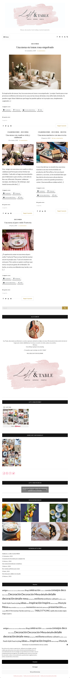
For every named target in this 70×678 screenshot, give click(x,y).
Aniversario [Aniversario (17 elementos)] (11, 590)
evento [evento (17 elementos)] (64, 599)
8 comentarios (23, 140)
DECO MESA (35, 44)
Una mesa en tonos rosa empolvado (35, 47)
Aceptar (35, 662)
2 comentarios (41, 50)
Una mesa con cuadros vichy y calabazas (18, 136)
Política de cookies (18, 675)
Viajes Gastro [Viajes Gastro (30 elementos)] (7, 614)
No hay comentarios (57, 138)
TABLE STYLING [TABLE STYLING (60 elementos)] (42, 610)
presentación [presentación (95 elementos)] (55, 606)
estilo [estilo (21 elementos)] (60, 599)
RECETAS (63, 132)
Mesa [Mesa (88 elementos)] (5, 607)
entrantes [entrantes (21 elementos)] (31, 599)
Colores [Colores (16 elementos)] (43, 590)
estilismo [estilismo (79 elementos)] (38, 598)
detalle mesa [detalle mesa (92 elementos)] (21, 598)
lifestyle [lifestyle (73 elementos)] (62, 603)
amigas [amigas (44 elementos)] (5, 590)
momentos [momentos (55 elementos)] (31, 607)
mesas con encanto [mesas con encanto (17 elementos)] (21, 607)
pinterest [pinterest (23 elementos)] (45, 607)
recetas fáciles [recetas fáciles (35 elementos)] (18, 611)
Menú (6, 37)
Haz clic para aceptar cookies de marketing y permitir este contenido (35, 489)
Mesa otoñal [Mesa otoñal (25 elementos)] (12, 607)
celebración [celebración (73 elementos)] (34, 590)
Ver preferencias (35, 672)
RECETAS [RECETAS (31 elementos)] (9, 611)
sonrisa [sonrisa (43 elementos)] (27, 611)
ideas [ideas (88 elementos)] (23, 602)
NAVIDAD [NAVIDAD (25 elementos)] (39, 607)
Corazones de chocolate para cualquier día (13, 558)
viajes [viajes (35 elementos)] (64, 611)
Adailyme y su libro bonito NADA (11, 553)
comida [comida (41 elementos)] (48, 590)
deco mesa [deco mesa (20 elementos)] (5, 595)
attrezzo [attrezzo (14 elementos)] (16, 590)
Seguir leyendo (61, 125)
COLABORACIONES (13, 132)
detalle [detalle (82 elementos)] (44, 594)
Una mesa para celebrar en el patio (11, 574)
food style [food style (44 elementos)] (6, 603)
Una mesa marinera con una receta (52, 135)
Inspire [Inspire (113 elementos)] (46, 602)
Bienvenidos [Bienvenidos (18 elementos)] (21, 590)
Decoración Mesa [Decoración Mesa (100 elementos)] (31, 594)
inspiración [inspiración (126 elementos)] (35, 602)
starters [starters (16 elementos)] (32, 611)
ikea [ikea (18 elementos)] (28, 603)
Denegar (35, 667)
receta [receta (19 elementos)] (4, 611)
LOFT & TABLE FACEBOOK (35, 482)
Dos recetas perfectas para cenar (11, 569)
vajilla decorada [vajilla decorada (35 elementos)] (56, 611)
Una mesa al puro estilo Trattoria (17, 223)
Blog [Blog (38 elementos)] (26, 590)
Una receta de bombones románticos (12, 563)
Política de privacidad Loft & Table (32, 675)
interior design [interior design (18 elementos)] (54, 603)
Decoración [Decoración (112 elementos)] (14, 594)
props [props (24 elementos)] (64, 607)
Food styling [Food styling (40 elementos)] (15, 603)
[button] (67, 645)
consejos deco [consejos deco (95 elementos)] (58, 590)
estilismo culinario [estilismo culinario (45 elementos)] (51, 599)
